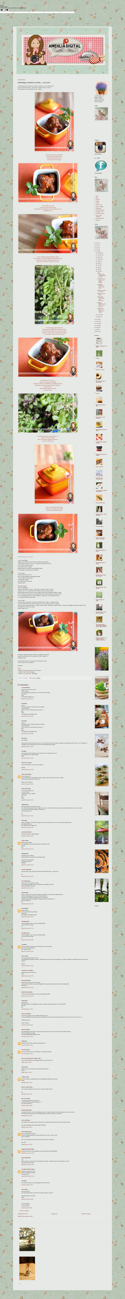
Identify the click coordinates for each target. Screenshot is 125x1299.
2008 (97, 329)
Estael (22, 703)
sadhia (22, 1041)
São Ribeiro (24, 921)
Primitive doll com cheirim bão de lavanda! (101, 576)
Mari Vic (23, 956)
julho (98, 263)
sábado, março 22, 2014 (26, 1062)
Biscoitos (98, 199)
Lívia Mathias (24, 881)
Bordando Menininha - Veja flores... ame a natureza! (101, 304)
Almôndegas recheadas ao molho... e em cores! (100, 286)
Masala (24, 672)
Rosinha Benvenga (25, 992)
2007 (97, 331)
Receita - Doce (99, 204)
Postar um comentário (24, 1210)
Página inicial (54, 1213)
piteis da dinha (24, 980)
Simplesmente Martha (26, 1149)
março (98, 271)
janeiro (99, 316)
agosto (98, 261)
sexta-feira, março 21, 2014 (27, 1009)
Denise (22, 820)
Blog (97, 196)
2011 (97, 323)
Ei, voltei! (97, 393)
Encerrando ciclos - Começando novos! (99, 478)
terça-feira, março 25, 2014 (27, 1184)
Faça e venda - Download (99, 216)
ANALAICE (24, 1120)
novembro (99, 255)
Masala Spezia (30, 570)
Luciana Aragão (25, 869)
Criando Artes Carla (26, 970)
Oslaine (23, 1000)
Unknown (23, 840)
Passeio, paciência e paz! (100, 502)
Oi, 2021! (97, 358)
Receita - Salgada (99, 206)
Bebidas (97, 201)
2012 (97, 321)
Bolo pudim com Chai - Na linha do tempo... (101, 382)
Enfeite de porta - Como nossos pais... (100, 418)
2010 (97, 325)
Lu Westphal (24, 687)
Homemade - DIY (99, 211)
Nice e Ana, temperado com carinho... (29, 1058)
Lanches (97, 203)
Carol (22, 1180)
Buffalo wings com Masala (101, 294)
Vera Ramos (24, 1049)
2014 (97, 251)
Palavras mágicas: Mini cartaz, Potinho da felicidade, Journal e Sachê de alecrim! (101, 625)
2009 (97, 327)
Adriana (23, 1067)
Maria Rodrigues (25, 1131)
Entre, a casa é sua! (99, 466)
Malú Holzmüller (25, 1110)
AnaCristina (24, 1203)
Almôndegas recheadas (28, 670)
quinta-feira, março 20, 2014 (27, 769)
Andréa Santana (25, 774)
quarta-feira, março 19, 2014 (27, 698)
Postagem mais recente (23, 1213)
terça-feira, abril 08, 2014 (26, 1207)
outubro (99, 257)
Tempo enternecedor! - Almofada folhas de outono (101, 274)
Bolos (97, 197)
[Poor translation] (6, 10)
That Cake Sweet (25, 762)
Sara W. (23, 1189)
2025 (97, 243)
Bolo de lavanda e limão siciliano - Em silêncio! (100, 538)
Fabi (29, 656)
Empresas (98, 220)
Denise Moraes (24, 788)
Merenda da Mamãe (100, 210)
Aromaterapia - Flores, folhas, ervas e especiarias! (100, 298)
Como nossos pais (27, 673)
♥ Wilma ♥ (23, 1077)
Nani (22, 751)
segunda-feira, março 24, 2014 (27, 1153)
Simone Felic (24, 1029)
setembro (99, 259)
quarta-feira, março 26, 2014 (27, 1199)
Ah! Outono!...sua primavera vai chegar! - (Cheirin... (101, 280)
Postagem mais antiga (86, 1213)
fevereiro (99, 314)
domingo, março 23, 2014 (26, 1082)
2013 (97, 319)
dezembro (99, 253)
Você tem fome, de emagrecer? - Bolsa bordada (101, 491)
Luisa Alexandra (25, 832)
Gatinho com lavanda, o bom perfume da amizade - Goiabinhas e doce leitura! (101, 638)
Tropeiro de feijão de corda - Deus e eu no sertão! (101, 613)
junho (98, 265)
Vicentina (23, 892)
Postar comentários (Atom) (27, 1216)
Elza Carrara (24, 1098)
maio (98, 267)
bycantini (23, 908)
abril (98, 269)
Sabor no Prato (24, 1013)
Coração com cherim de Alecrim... (101, 291)
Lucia (22, 944)
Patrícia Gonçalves (25, 1087)
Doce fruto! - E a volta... (100, 369)
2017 (97, 247)
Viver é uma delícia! (99, 526)
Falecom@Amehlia (100, 218)
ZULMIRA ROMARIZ (26, 1169)
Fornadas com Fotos (100, 213)
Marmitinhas (98, 208)
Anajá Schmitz (24, 1157)
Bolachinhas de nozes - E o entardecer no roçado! (100, 310)
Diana (22, 738)
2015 (97, 249)
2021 (97, 245)
